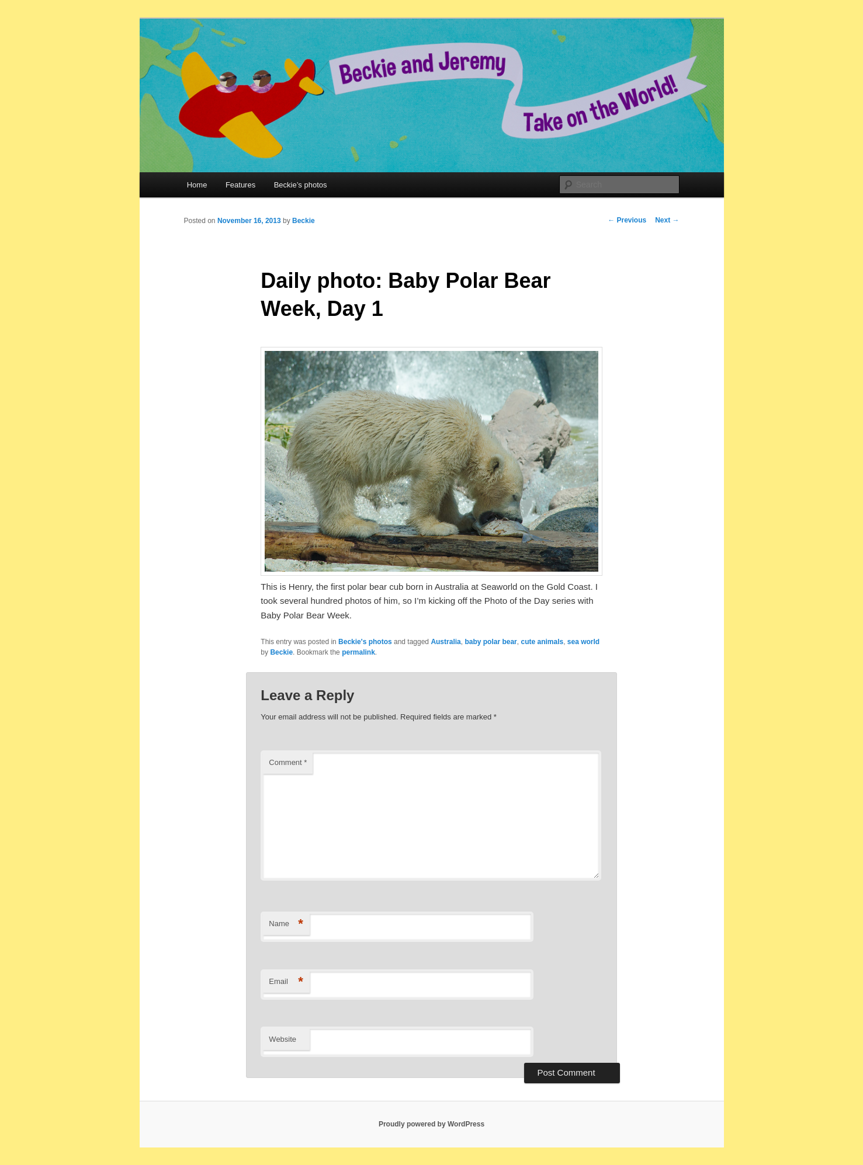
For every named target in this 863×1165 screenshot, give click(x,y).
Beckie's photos (365, 642)
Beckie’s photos (300, 184)
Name (286, 924)
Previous (627, 220)
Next (667, 220)
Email (286, 981)
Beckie (303, 221)
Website (282, 1039)
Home (197, 184)
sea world (583, 642)
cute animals (542, 642)
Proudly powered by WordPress (431, 1124)
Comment (288, 762)
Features (240, 184)
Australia (445, 642)
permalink (358, 652)
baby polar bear (491, 642)
